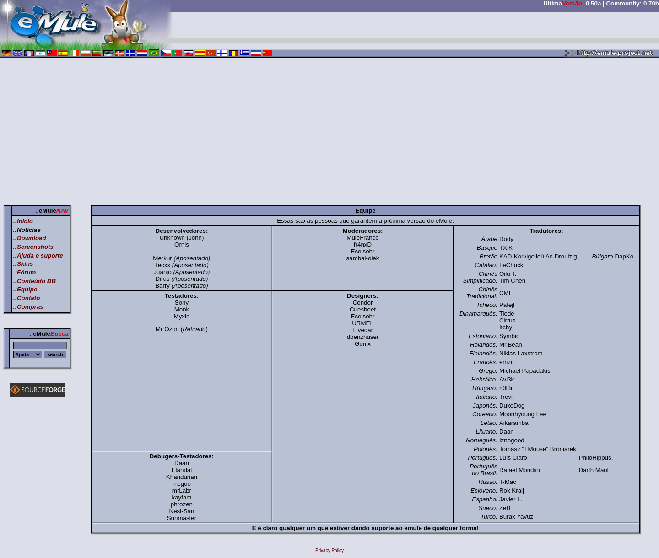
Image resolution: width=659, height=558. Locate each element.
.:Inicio (23, 221)
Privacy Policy (329, 550)
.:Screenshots (33, 246)
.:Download (29, 238)
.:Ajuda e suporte (38, 255)
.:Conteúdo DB (34, 281)
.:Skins (23, 263)
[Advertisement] (329, 133)
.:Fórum (24, 272)
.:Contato (26, 298)
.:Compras (28, 306)
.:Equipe (25, 289)
